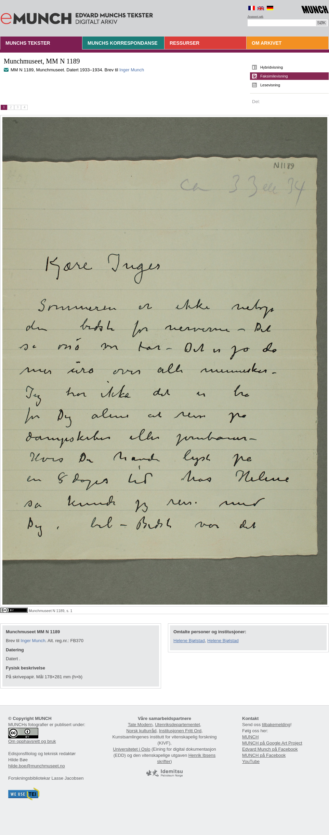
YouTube (251, 761)
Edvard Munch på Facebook (270, 749)
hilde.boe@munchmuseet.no (36, 765)
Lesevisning (270, 85)
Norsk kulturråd (141, 730)
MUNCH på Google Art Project (272, 743)
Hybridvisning (271, 67)
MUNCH (250, 736)
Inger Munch (131, 69)
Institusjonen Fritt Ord (180, 730)
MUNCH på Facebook (264, 755)
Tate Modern (140, 724)
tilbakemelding (276, 724)
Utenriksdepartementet (177, 724)
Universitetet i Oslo (131, 749)
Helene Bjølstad (189, 640)
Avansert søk (256, 16)
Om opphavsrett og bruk (32, 741)
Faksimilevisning (274, 76)
